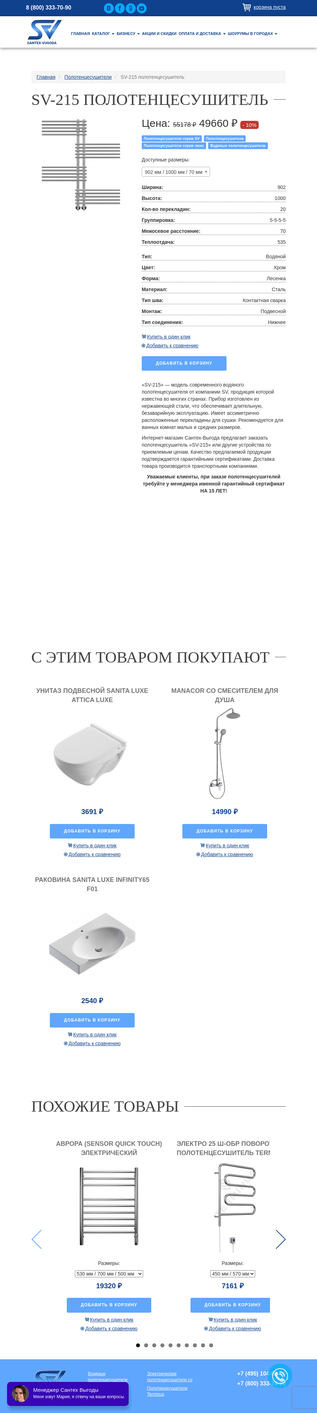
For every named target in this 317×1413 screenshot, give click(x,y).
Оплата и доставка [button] (201, 33)
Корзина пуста (270, 7)
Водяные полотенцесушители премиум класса (108, 1377)
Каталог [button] (103, 33)
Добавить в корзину (184, 363)
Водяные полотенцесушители (237, 145)
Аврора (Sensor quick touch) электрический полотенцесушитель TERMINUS (109, 1152)
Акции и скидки (159, 33)
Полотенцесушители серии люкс (174, 145)
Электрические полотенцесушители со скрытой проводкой (169, 1377)
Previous (36, 1239)
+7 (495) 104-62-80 (261, 1374)
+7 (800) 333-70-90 (261, 1383)
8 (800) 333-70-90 (48, 8)
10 (211, 1345)
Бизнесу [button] (128, 33)
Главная (80, 33)
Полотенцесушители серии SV (172, 138)
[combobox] (176, 172)
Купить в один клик (168, 337)
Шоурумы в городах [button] (253, 33)
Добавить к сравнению (172, 345)
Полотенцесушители (225, 138)
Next (281, 1239)
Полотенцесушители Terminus (167, 1391)
